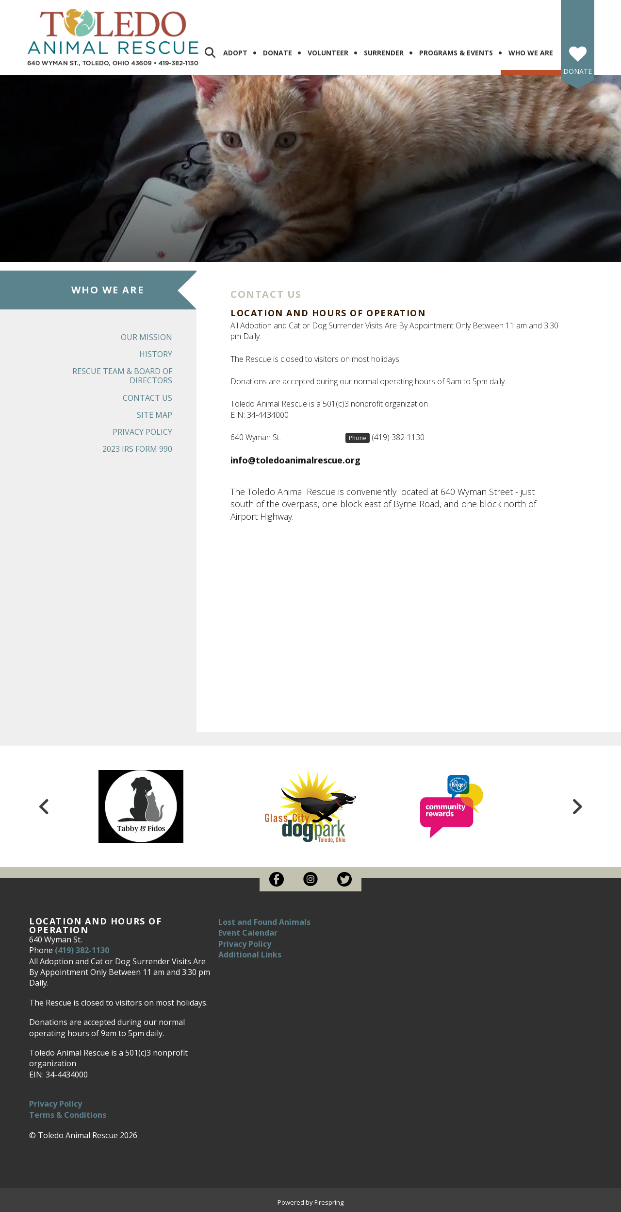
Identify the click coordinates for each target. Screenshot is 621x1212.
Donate (277, 52)
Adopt (235, 52)
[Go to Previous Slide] (44, 806)
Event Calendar (248, 932)
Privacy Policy (142, 432)
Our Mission (146, 337)
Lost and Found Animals (264, 922)
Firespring (328, 1202)
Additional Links (249, 954)
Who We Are (530, 52)
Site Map (154, 415)
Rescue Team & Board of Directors (122, 376)
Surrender (384, 52)
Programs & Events (456, 52)
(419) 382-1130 (398, 437)
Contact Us (147, 398)
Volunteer (328, 52)
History (155, 354)
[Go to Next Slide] (577, 806)
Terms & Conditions (67, 1115)
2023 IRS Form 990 (137, 449)
